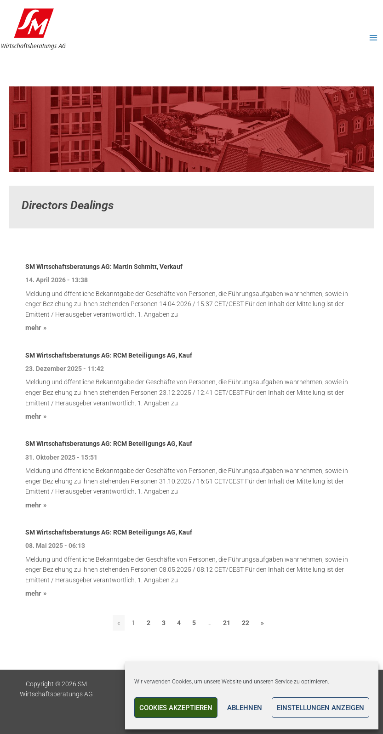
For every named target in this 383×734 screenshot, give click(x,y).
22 (245, 622)
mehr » (36, 328)
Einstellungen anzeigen (320, 708)
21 (226, 622)
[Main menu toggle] (374, 37)
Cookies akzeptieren (175, 708)
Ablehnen (244, 708)
